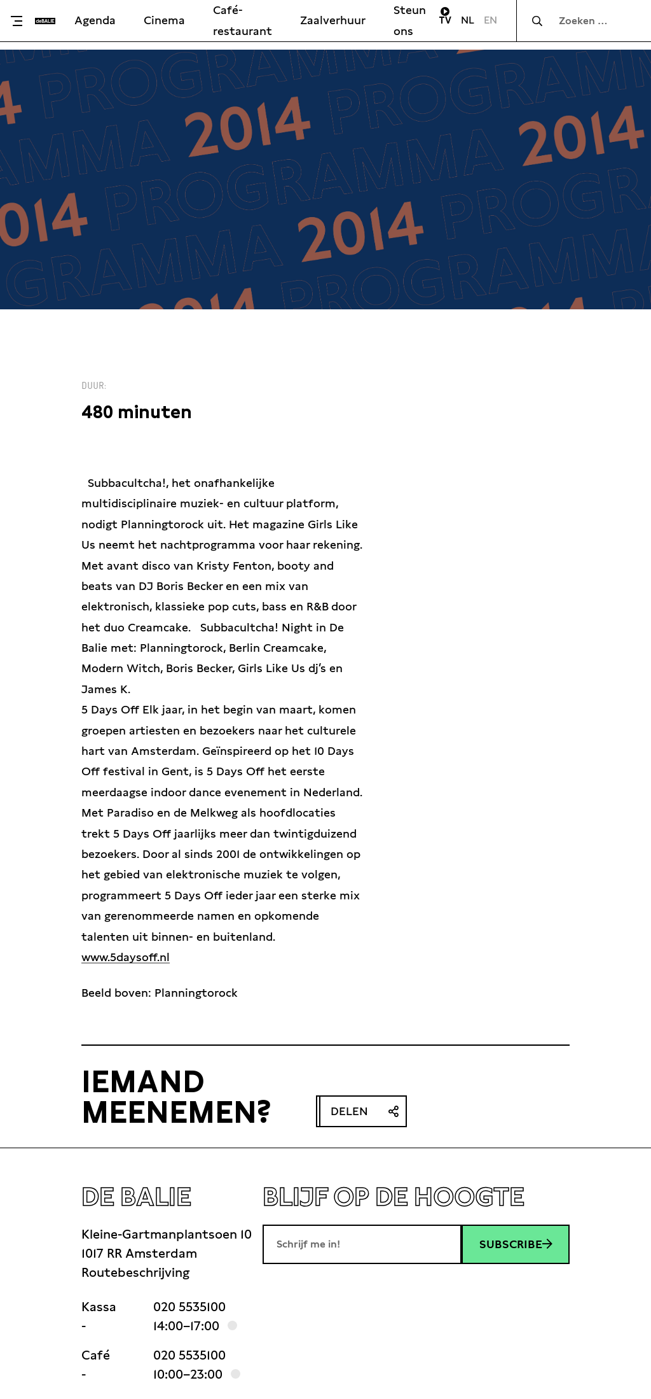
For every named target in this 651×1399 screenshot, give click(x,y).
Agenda (95, 20)
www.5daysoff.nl (125, 957)
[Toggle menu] (20, 21)
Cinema (164, 20)
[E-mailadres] (362, 1244)
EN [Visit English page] (490, 20)
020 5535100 (189, 1306)
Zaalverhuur (333, 20)
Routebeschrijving (135, 1272)
